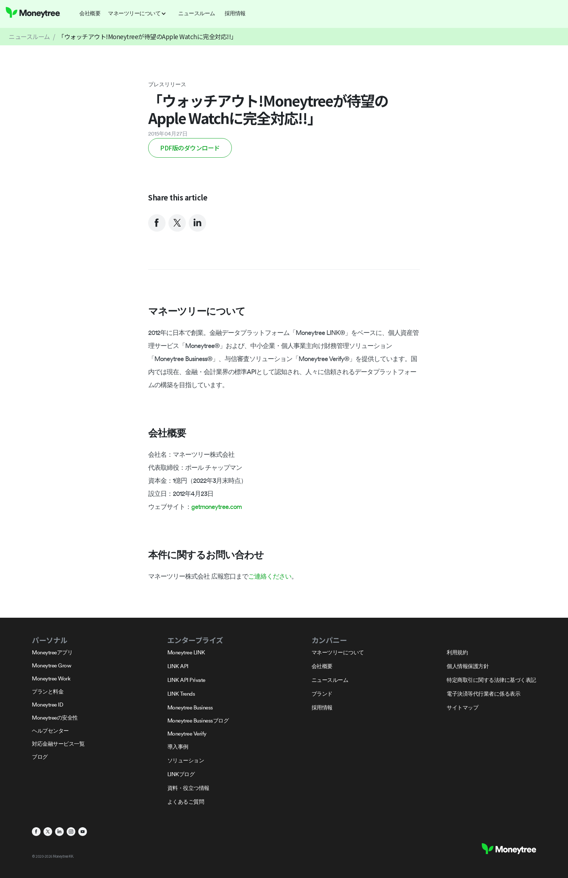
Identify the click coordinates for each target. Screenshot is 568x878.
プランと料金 (47, 691)
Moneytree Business (190, 707)
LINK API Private (186, 679)
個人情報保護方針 (468, 666)
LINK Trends (181, 693)
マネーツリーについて (338, 652)
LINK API (177, 666)
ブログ (40, 756)
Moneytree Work (51, 678)
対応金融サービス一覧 (58, 743)
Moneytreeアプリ (52, 652)
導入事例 (177, 746)
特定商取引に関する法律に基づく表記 (491, 679)
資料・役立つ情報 (188, 787)
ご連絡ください (269, 576)
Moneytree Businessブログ (198, 720)
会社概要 (322, 666)
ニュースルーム (29, 36)
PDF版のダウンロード (190, 147)
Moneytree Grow (51, 665)
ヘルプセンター (50, 730)
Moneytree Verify (186, 733)
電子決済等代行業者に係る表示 (483, 693)
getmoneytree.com (216, 506)
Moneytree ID (47, 704)
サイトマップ (462, 707)
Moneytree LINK (186, 652)
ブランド (322, 693)
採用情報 (322, 707)
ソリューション (185, 760)
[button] (139, 13)
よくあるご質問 (185, 801)
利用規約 (457, 652)
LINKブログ (181, 774)
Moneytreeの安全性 (55, 717)
